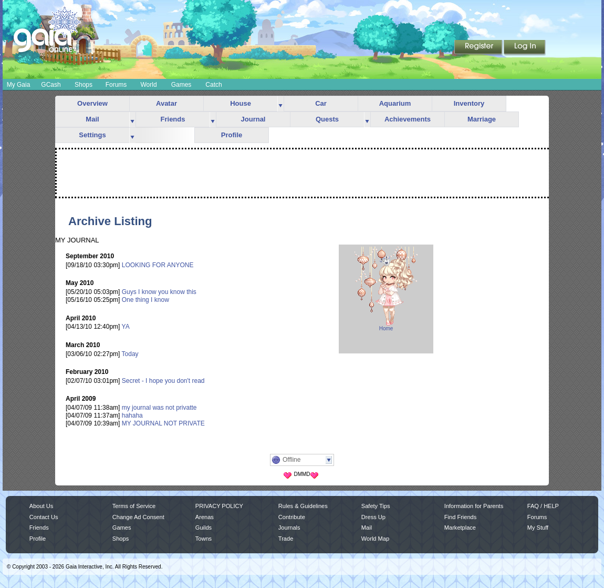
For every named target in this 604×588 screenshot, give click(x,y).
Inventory (469, 103)
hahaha (132, 415)
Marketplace (460, 527)
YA (126, 326)
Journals (289, 527)
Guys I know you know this (159, 292)
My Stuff (537, 527)
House (240, 103)
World (148, 84)
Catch (213, 84)
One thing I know (145, 299)
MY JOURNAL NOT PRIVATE (163, 423)
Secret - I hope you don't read (163, 380)
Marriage (481, 119)
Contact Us (43, 517)
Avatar (166, 103)
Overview (92, 103)
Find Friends (460, 517)
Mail (92, 119)
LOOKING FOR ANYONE (158, 265)
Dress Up (373, 517)
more (280, 103)
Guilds (203, 527)
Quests (327, 119)
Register (479, 48)
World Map (375, 538)
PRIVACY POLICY (219, 506)
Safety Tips (375, 506)
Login (525, 48)
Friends (173, 119)
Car (321, 103)
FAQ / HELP (543, 506)
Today (130, 354)
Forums (116, 84)
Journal (253, 119)
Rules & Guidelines (303, 506)
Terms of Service (133, 506)
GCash (50, 84)
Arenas (204, 517)
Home (386, 328)
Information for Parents (473, 506)
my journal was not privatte (159, 407)
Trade (285, 538)
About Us (41, 506)
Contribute (291, 517)
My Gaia (18, 84)
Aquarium (395, 103)
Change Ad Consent (138, 517)
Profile (231, 135)
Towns (203, 538)
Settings (92, 135)
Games (181, 84)
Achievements (407, 119)
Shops (83, 84)
